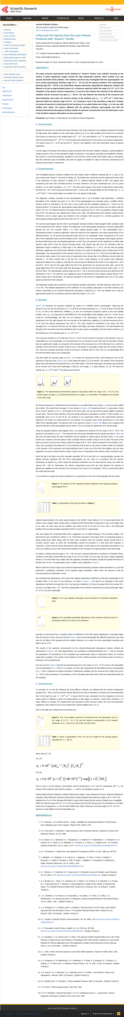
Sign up (84, 1014)
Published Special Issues (13, 77)
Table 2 (95, 705)
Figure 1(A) (40, 306)
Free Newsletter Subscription (14, 54)
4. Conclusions (44, 683)
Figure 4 (87, 581)
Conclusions (7, 108)
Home (9, 18)
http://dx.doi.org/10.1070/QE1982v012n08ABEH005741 (96, 846)
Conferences (63, 18)
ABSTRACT (42, 68)
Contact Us (73, 1008)
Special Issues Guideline (13, 80)
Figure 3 (96, 562)
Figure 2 (58, 434)
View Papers (8, 33)
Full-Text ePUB (105, 34)
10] (95, 291)
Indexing (7, 30)
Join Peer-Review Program (28, 1014)
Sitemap (65, 1008)
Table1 (118, 434)
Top (3, 88)
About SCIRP (57, 1008)
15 (69, 537)
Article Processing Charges (14, 45)
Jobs (116, 18)
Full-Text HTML (105, 31)
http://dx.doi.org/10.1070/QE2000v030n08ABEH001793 (62, 866)
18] (49, 754)
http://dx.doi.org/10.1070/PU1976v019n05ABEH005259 (62, 931)
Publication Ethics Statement (14, 61)
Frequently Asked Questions (14, 67)
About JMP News (10, 64)
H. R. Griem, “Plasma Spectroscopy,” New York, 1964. (61, 987)
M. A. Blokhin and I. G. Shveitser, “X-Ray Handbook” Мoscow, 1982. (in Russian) (72, 981)
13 (67, 445)
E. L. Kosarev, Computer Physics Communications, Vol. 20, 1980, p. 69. (68, 919)
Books (45, 18)
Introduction (7, 95)
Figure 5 (51, 651)
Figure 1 (59, 411)
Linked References (107, 37)
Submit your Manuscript (102, 1014)
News (81, 18)
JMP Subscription (10, 51)
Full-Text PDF (105, 28)
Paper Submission (10, 48)
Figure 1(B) (97, 423)
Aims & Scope (9, 36)
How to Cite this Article (108, 40)
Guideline (7, 42)
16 (90, 584)
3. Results (41, 300)
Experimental (7, 100)
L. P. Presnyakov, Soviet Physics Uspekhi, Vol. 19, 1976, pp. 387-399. (67, 928)
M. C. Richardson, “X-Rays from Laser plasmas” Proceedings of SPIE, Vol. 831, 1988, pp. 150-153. (79, 851)
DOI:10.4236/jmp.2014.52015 (47, 30)
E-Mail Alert (8, 1014)
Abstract (103, 25)
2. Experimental (44, 168)
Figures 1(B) (86, 408)
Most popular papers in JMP (14, 58)
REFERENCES (44, 815)
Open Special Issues (11, 74)
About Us (98, 18)
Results (5, 104)
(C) (107, 408)
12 (88, 361)
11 (52, 315)
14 (101, 520)
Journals (27, 18)
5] (87, 133)
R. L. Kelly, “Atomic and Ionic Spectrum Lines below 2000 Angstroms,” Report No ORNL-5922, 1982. (79, 952)
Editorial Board (9, 39)
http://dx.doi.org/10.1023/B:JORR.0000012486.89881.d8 (78, 875)
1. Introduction (44, 124)
